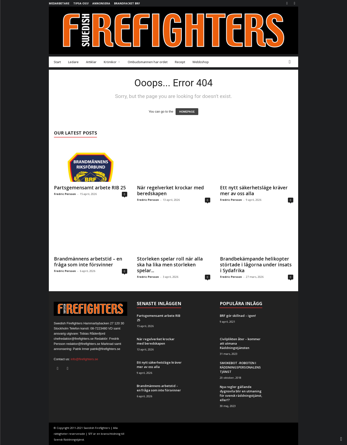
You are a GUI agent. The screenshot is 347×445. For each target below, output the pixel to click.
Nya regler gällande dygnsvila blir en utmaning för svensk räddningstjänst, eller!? (241, 393)
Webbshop (200, 62)
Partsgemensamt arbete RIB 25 (90, 187)
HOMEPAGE (187, 111)
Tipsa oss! (81, 3)
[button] (290, 62)
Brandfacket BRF (127, 3)
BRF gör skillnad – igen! (238, 315)
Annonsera (101, 3)
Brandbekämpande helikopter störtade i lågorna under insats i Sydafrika (256, 265)
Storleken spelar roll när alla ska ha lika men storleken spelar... (170, 265)
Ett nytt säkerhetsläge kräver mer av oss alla (254, 190)
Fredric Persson (65, 194)
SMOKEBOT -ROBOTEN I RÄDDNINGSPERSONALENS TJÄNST (240, 367)
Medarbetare (59, 3)
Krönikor (111, 62)
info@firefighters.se (84, 359)
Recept (180, 62)
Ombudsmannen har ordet (148, 62)
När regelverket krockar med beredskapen (170, 190)
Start (57, 62)
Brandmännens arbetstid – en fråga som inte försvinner (88, 262)
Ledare (73, 62)
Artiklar (91, 62)
